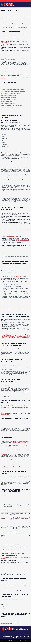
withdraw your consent (18, 276)
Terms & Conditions (12, 640)
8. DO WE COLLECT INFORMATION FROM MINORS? (9, 99)
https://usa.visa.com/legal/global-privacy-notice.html (11, 155)
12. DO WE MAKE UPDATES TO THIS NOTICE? (7, 107)
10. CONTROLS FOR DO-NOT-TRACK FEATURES (8, 103)
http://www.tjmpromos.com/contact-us (7, 74)
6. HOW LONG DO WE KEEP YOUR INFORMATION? (8, 95)
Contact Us (2, 640)
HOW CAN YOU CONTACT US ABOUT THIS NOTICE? (13, 432)
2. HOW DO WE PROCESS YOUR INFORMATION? (8, 87)
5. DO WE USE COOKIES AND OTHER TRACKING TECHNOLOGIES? (11, 93)
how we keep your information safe (16, 66)
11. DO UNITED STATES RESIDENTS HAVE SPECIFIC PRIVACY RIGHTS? (11, 105)
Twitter (17, 640)
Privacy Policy (7, 640)
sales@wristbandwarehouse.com (23, 629)
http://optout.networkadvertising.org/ (8, 336)
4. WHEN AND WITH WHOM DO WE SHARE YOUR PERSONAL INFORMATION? (13, 91)
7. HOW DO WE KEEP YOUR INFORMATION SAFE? (8, 97)
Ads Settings (9, 335)
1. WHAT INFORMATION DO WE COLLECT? (7, 85)
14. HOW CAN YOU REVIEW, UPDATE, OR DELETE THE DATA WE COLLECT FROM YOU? (14, 111)
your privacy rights (4, 71)
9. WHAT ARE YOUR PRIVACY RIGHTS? (6, 101)
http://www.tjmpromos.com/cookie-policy (22, 175)
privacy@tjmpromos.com (23, 27)
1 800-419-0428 (19, 628)
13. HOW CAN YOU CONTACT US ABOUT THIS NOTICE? (9, 109)
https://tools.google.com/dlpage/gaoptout (9, 334)
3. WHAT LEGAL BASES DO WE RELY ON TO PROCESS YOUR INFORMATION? (12, 89)
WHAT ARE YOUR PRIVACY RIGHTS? (12, 236)
